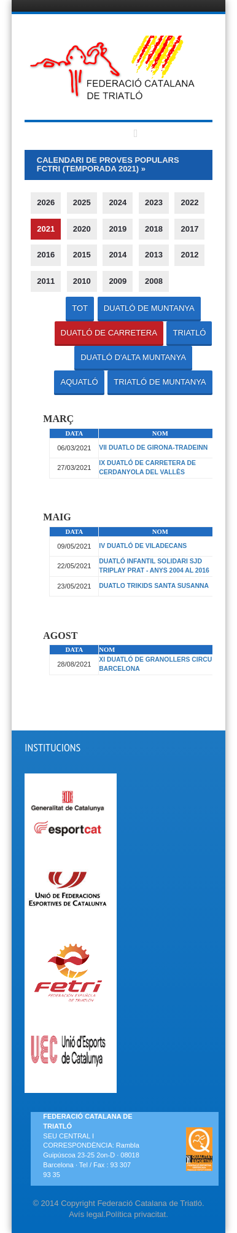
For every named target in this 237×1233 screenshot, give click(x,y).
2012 (189, 254)
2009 (117, 281)
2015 (82, 254)
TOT (80, 308)
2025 (82, 202)
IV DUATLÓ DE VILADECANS (143, 545)
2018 (154, 228)
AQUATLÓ (79, 381)
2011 (46, 281)
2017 (189, 228)
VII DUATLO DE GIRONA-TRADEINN (153, 447)
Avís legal (86, 1214)
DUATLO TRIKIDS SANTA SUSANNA (154, 585)
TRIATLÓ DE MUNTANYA (160, 381)
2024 (117, 202)
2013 (154, 254)
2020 (82, 228)
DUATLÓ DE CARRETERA (109, 332)
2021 (46, 228)
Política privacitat (136, 1214)
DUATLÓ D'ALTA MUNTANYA (133, 357)
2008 (154, 281)
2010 (82, 281)
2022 (189, 202)
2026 (46, 202)
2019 (117, 228)
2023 (154, 202)
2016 (46, 254)
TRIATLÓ (189, 332)
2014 (117, 254)
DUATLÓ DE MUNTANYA (149, 308)
